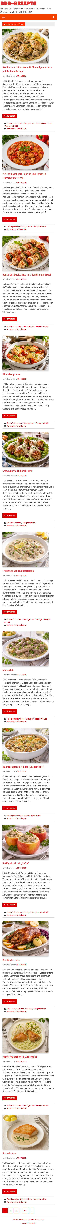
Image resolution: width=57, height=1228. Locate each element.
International (41, 123)
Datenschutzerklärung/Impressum (28, 1218)
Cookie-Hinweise (28, 1222)
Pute (30, 226)
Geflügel (23, 226)
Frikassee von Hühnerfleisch (18, 570)
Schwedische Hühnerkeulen (17, 470)
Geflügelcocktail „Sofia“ (16, 862)
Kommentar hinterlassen (16, 129)
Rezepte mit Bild (11, 126)
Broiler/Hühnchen (14, 123)
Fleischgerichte (28, 123)
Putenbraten (9, 1152)
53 (25, 1209)
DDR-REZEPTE (18, 3)
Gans (22, 718)
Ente (8, 1008)
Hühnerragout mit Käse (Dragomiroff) (23, 766)
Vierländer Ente (11, 959)
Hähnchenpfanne (11, 374)
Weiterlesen (9, 116)
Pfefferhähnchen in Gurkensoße (20, 1056)
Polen (50, 123)
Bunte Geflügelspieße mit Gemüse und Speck (27, 274)
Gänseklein (8, 669)
